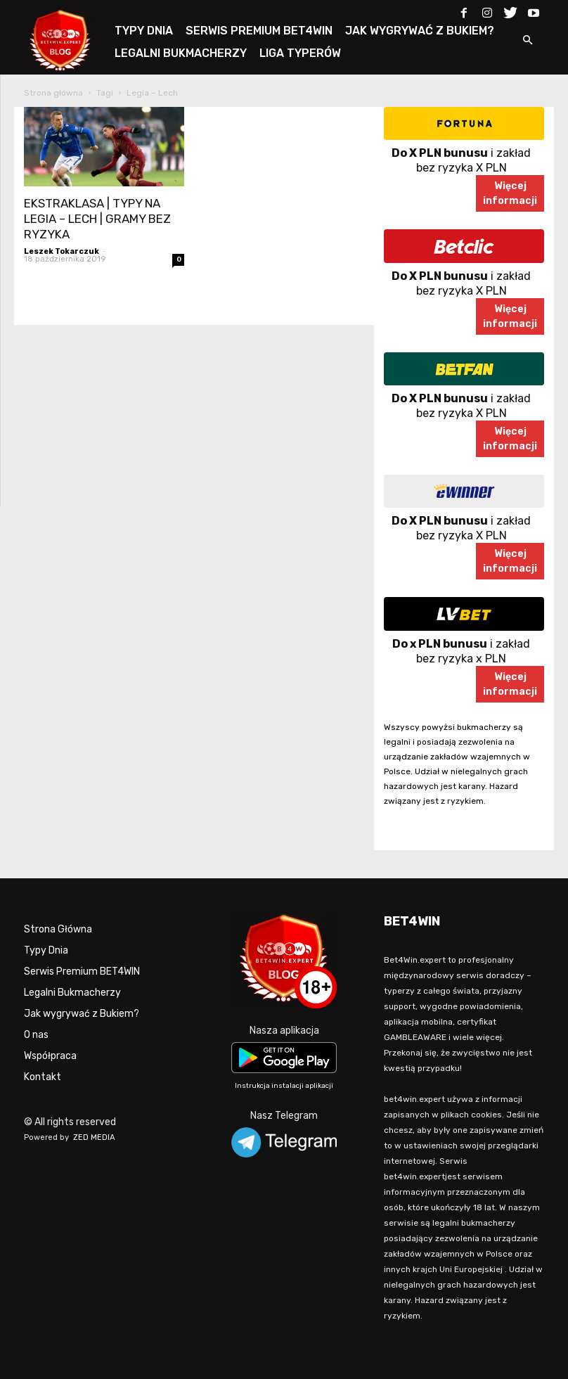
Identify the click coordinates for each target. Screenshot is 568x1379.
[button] (527, 41)
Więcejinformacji (510, 193)
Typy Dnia (46, 950)
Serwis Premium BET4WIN (82, 971)
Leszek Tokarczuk (61, 251)
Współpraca (50, 1056)
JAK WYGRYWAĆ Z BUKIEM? (419, 30)
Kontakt (42, 1077)
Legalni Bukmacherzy (72, 993)
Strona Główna (58, 929)
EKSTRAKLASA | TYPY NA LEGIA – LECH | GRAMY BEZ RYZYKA (97, 218)
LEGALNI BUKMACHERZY (181, 53)
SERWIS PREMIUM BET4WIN (259, 30)
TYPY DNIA (144, 30)
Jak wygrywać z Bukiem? (81, 1014)
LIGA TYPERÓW (300, 53)
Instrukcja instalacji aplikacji (284, 1086)
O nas (36, 1035)
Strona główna (53, 93)
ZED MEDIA (94, 1137)
